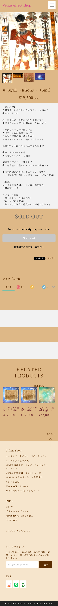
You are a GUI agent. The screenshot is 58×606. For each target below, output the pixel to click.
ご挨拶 (9, 506)
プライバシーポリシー (17, 511)
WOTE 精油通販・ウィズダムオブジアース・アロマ (27, 467)
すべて (9, 287)
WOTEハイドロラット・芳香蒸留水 (24, 477)
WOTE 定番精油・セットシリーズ (23, 472)
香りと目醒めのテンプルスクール (23, 490)
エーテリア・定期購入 (17, 460)
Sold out (29, 238)
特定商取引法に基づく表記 (19, 515)
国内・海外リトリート (17, 486)
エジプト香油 (12, 481)
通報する (52, 258)
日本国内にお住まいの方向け (29, 247)
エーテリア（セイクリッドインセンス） (26, 456)
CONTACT (11, 520)
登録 (46, 564)
